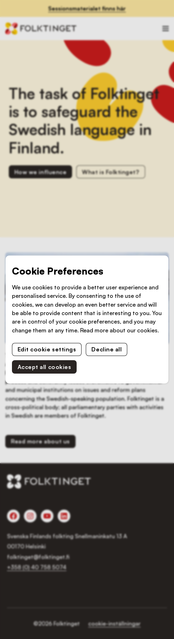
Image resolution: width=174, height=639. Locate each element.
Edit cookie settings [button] (47, 349)
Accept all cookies (44, 366)
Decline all (106, 349)
